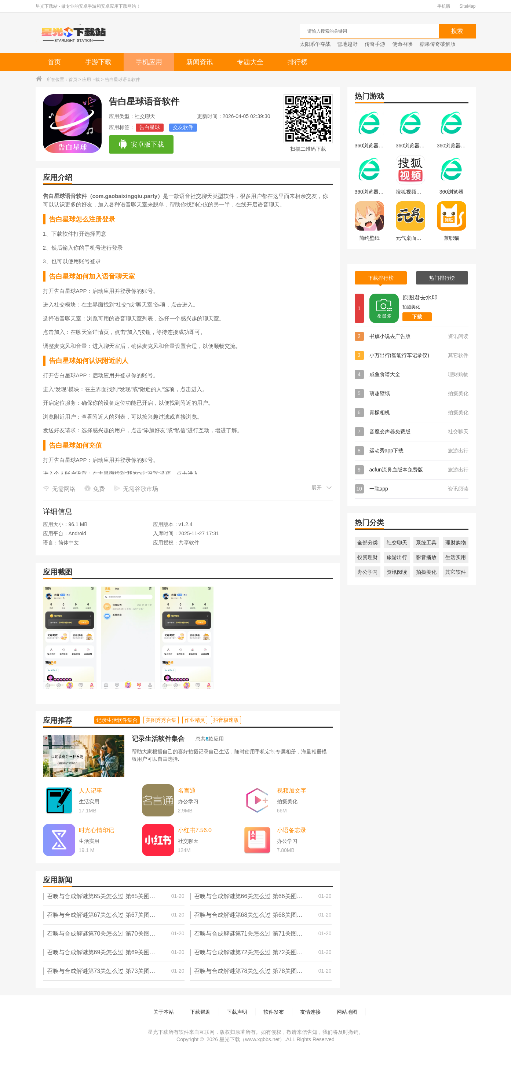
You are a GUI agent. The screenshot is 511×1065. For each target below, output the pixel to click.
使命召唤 (402, 44)
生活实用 (455, 557)
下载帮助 (200, 1012)
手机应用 (149, 62)
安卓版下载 (141, 144)
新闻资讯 (199, 62)
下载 (417, 317)
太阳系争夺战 (315, 44)
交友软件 (183, 127)
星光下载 (229, 1039)
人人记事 (90, 790)
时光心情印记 (96, 830)
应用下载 (91, 79)
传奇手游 (375, 44)
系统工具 (426, 543)
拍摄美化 (426, 572)
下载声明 (237, 1012)
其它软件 (455, 572)
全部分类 (367, 543)
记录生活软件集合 (158, 738)
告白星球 (149, 127)
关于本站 (163, 1012)
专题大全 (250, 62)
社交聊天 (397, 543)
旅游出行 (397, 557)
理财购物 (455, 543)
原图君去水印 (420, 297)
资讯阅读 (397, 572)
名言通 (187, 790)
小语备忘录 (291, 830)
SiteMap (467, 6)
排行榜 (297, 62)
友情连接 (310, 1012)
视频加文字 (291, 790)
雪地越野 (347, 44)
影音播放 (426, 557)
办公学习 (367, 572)
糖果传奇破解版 (438, 44)
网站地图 (347, 1012)
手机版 (443, 6)
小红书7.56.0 (195, 830)
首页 (54, 62)
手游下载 (98, 62)
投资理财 (367, 557)
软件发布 (273, 1012)
